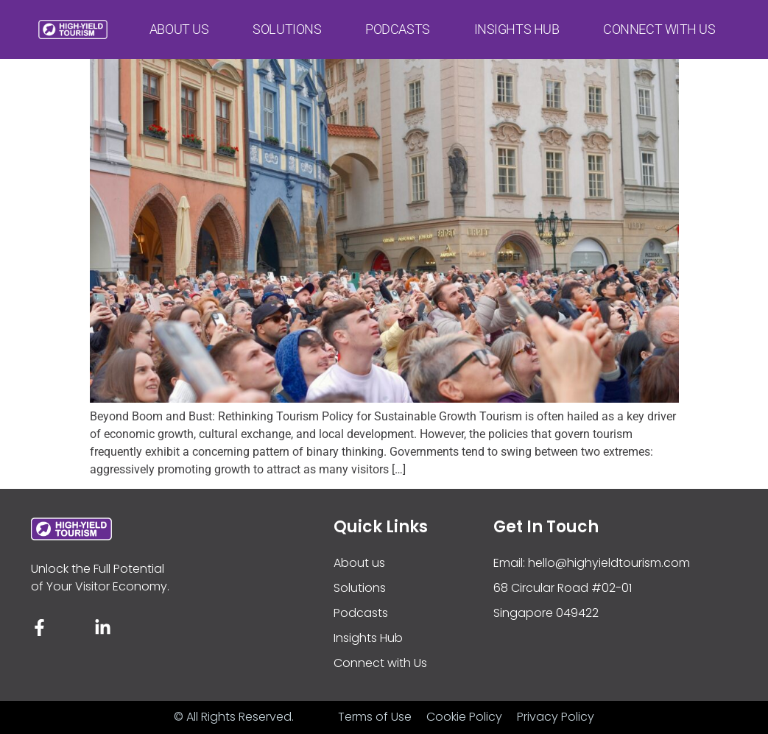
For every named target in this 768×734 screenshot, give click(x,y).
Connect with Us (659, 26)
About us (178, 26)
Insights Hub (517, 26)
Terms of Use (375, 716)
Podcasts (397, 26)
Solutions (287, 26)
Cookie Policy (464, 716)
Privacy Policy (555, 716)
